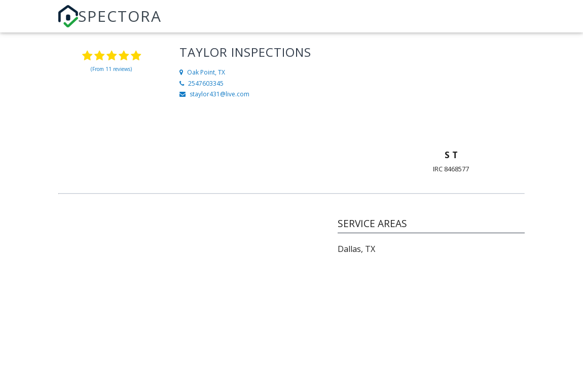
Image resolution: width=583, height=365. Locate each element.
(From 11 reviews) (111, 68)
